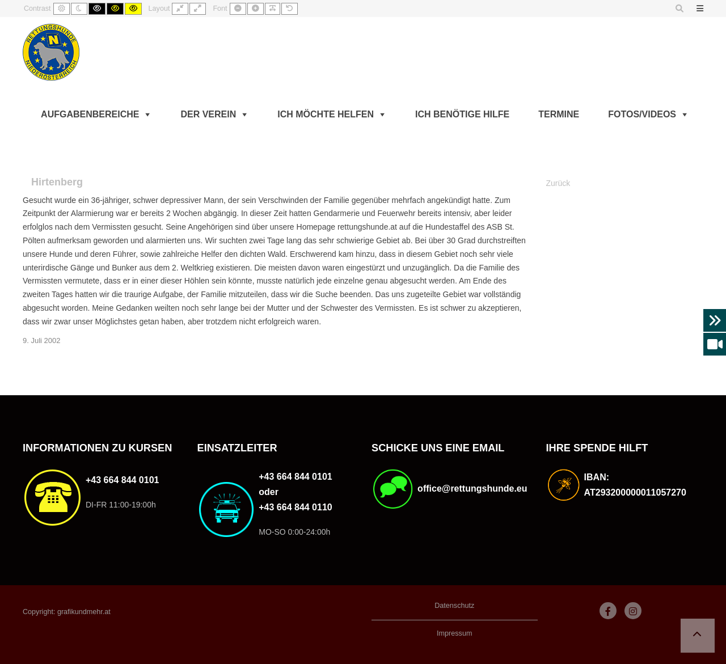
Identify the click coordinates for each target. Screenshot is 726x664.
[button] (698, 636)
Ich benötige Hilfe (462, 114)
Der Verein (208, 114)
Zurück (558, 183)
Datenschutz (454, 606)
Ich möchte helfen (325, 114)
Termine (558, 114)
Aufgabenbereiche (90, 114)
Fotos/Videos (642, 114)
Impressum (454, 633)
